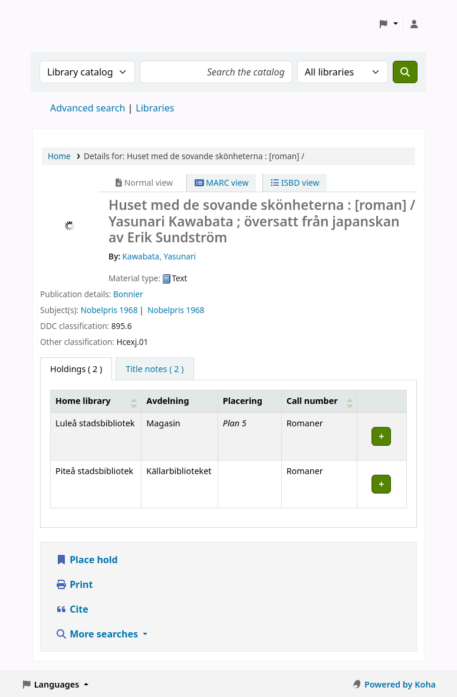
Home (59, 156)
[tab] (154, 369)
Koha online (62, 24)
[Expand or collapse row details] (381, 436)
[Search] (405, 72)
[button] (388, 24)
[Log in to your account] (414, 24)
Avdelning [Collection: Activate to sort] (167, 400)
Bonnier (128, 294)
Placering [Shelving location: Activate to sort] (242, 400)
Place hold (86, 559)
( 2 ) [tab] (76, 368)
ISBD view (295, 182)
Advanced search (87, 107)
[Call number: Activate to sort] (319, 401)
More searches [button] (97, 633)
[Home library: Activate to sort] (96, 401)
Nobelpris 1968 (109, 309)
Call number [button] (312, 400)
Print (74, 584)
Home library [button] (82, 400)
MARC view (222, 182)
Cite (71, 609)
